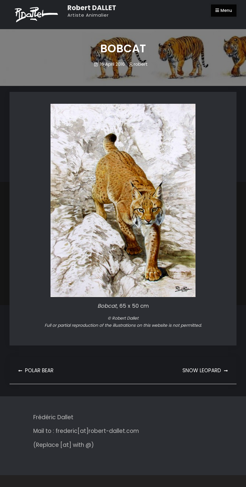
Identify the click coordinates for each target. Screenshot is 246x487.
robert (141, 64)
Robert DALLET (91, 7)
